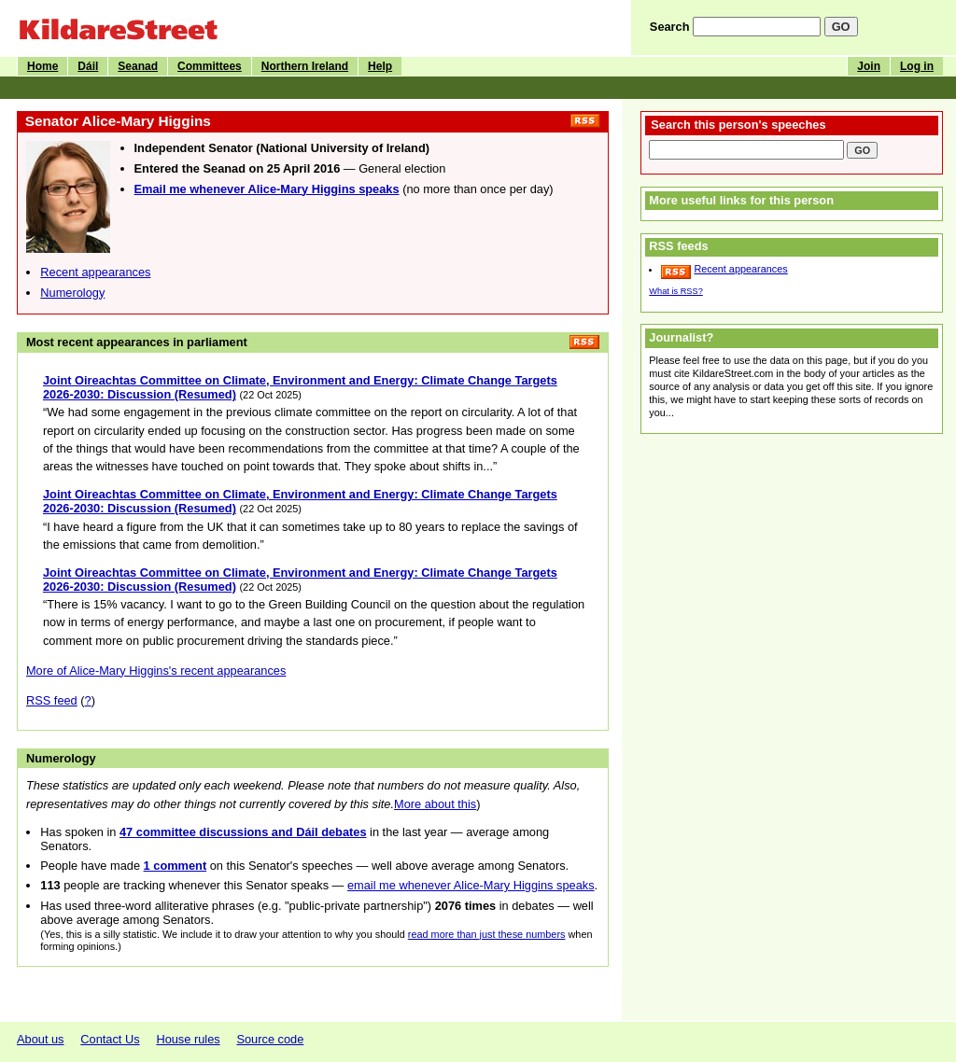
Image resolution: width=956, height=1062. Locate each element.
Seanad (138, 66)
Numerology (72, 293)
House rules (187, 1039)
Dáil (87, 66)
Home (42, 66)
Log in (917, 66)
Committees (209, 66)
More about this (435, 804)
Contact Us (109, 1039)
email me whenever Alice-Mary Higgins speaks (471, 885)
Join (868, 66)
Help (380, 66)
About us (40, 1039)
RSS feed (51, 700)
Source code (269, 1039)
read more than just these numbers (487, 934)
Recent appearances (95, 272)
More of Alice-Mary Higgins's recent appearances (156, 671)
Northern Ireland (304, 66)
